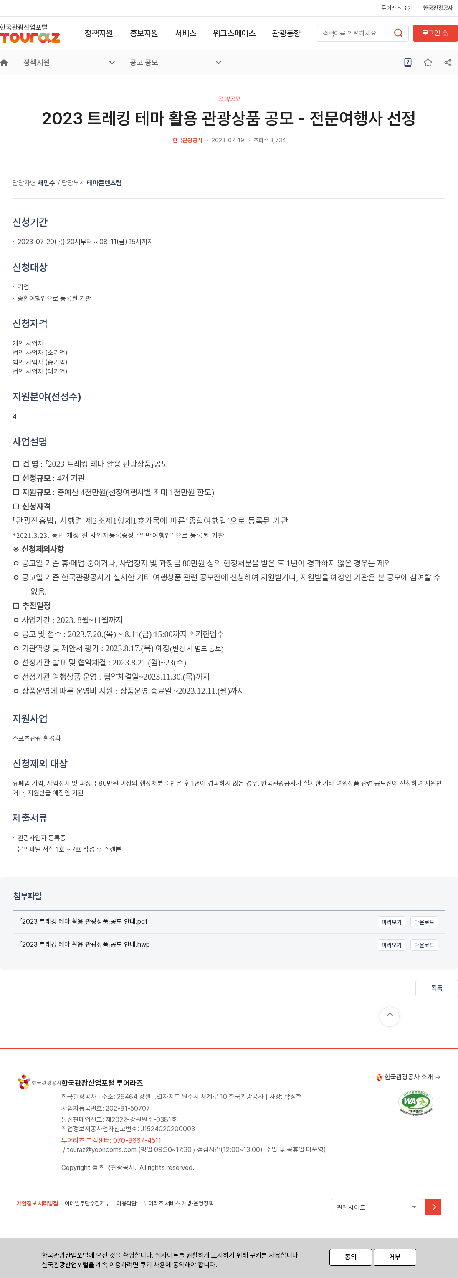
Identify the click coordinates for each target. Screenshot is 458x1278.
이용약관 (126, 1203)
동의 (351, 1257)
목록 (437, 988)
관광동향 (286, 33)
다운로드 (424, 922)
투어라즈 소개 (397, 8)
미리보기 (392, 922)
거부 (395, 1257)
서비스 (185, 33)
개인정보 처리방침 (37, 1203)
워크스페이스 (234, 33)
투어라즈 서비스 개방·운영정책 (178, 1203)
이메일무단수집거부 (87, 1203)
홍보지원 (144, 33)
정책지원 (99, 33)
